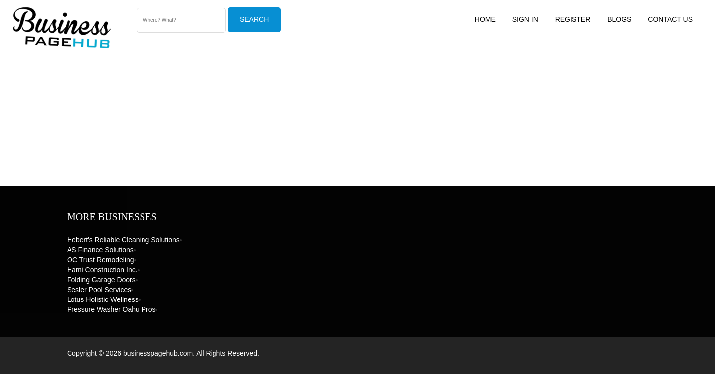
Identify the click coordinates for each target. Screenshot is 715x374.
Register (573, 19)
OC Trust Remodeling (100, 260)
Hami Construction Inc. (102, 270)
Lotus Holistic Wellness (103, 299)
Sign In (525, 19)
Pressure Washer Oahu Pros (111, 309)
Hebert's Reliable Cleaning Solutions (123, 240)
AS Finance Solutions (100, 250)
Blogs (619, 19)
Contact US (670, 19)
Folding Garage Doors (101, 280)
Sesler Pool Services (99, 290)
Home (485, 19)
